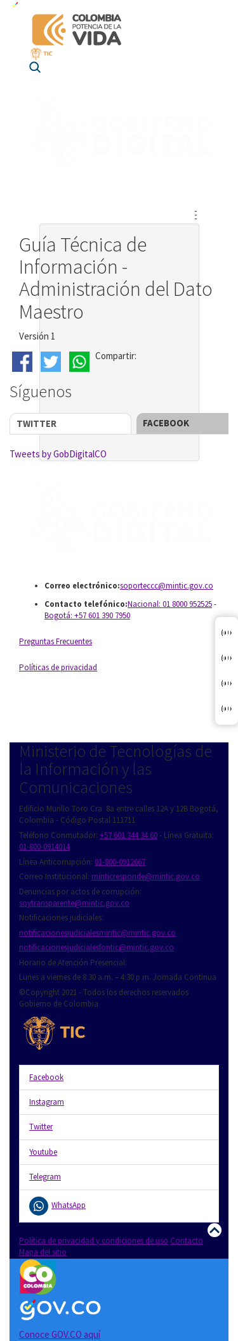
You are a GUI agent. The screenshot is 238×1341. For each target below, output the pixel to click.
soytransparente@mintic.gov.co (74, 903)
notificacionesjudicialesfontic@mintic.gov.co (96, 947)
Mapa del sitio (43, 1252)
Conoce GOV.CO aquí (59, 1334)
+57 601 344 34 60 (128, 835)
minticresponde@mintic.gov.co (145, 876)
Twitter (36, 423)
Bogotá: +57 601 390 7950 (87, 615)
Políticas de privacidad (58, 667)
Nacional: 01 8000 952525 (170, 604)
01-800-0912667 (120, 861)
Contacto (186, 1240)
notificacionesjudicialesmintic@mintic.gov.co (97, 932)
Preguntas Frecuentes (55, 641)
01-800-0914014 (44, 846)
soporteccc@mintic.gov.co (166, 585)
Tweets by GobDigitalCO (58, 454)
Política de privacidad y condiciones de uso (93, 1240)
